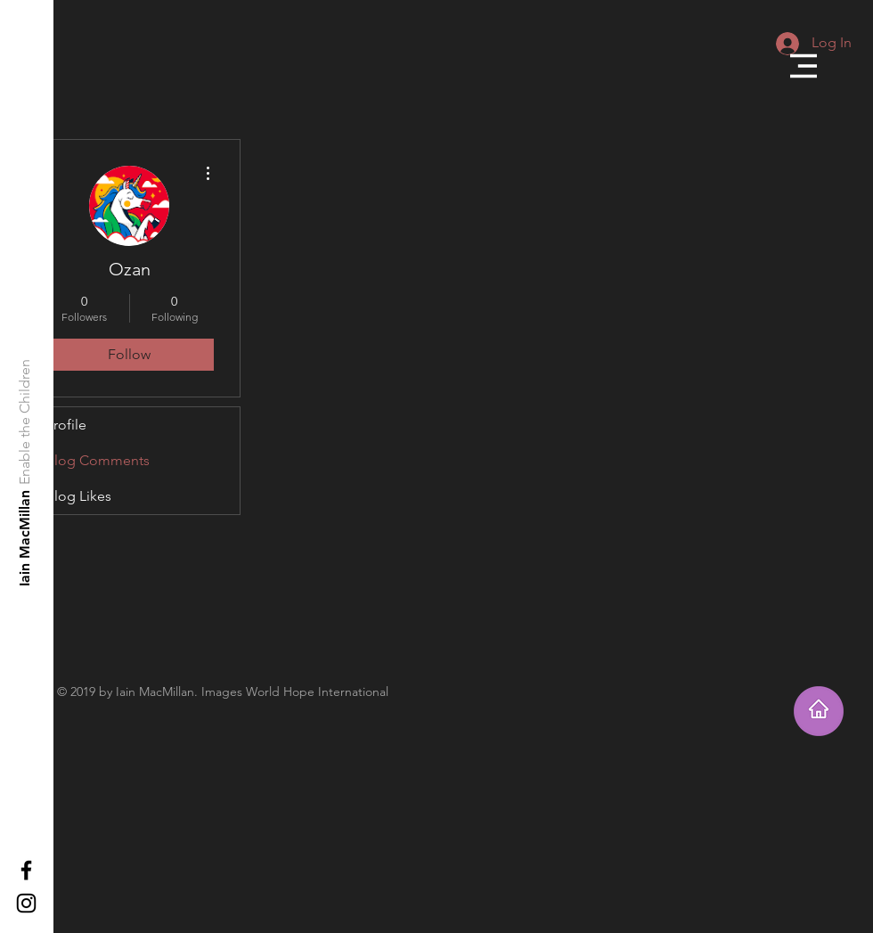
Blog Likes (78, 495)
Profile (65, 424)
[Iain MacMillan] (25, 538)
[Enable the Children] (25, 422)
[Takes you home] (818, 711)
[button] (803, 66)
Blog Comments (97, 460)
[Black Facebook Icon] (26, 870)
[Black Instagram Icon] (26, 903)
